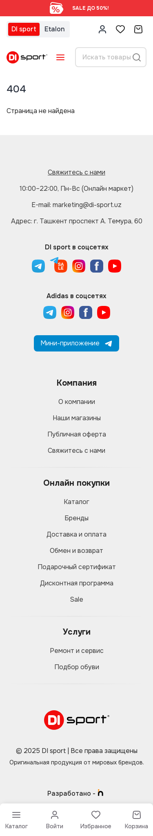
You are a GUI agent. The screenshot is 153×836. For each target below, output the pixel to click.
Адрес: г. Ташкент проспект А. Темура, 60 (76, 221)
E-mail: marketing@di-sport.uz (76, 205)
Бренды (76, 518)
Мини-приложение (76, 343)
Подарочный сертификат (77, 567)
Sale (76, 599)
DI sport (23, 29)
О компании (76, 401)
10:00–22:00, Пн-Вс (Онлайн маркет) (76, 188)
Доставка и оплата (76, 534)
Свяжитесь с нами (76, 172)
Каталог (76, 502)
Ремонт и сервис (77, 650)
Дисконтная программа (76, 583)
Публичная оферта (76, 434)
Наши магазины (77, 418)
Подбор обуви (76, 667)
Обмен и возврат (76, 550)
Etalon (54, 29)
